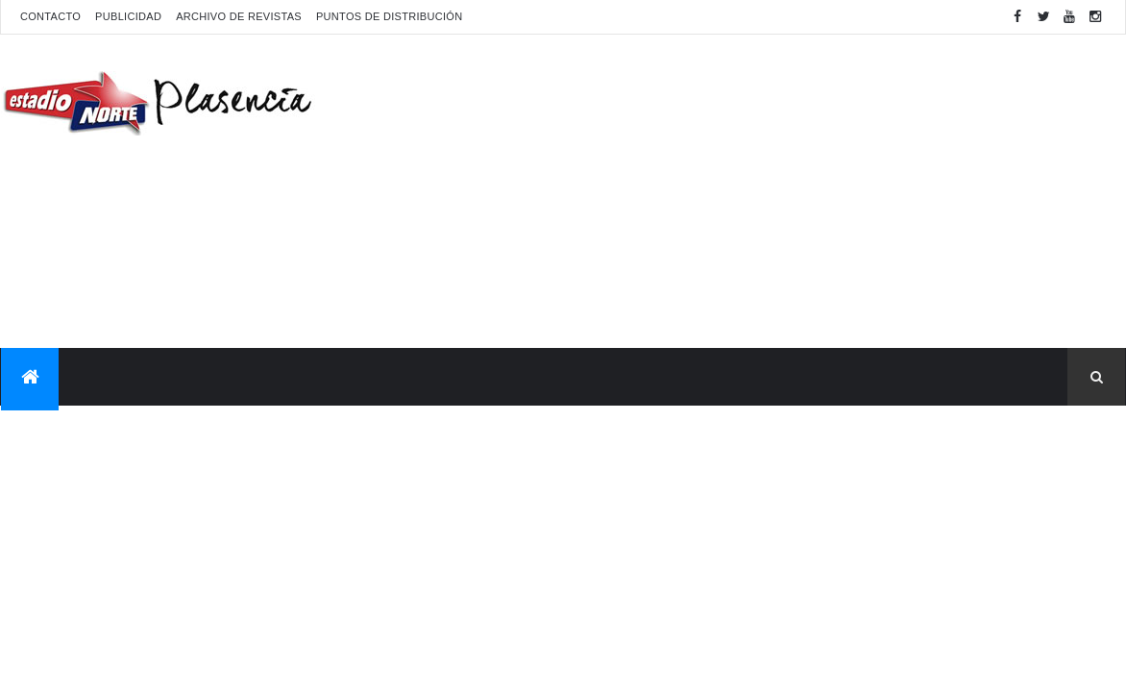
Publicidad (128, 16)
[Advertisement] (775, 188)
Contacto (50, 16)
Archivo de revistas (239, 16)
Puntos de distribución (389, 16)
